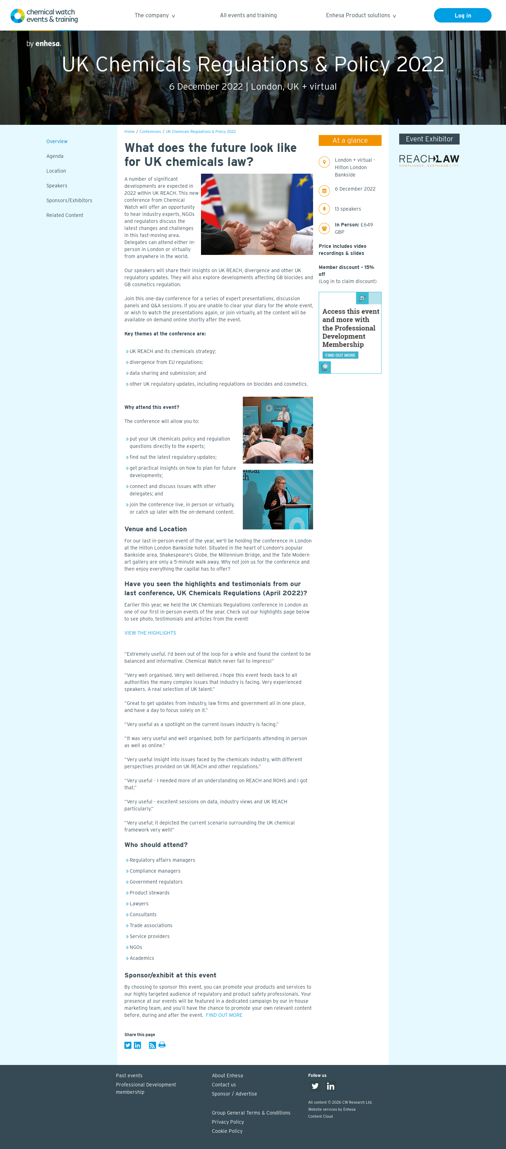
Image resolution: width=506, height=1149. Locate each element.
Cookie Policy (227, 1131)
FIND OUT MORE (224, 1015)
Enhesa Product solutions (360, 16)
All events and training (248, 15)
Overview (56, 141)
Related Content (64, 215)
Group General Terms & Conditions (251, 1113)
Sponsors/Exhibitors (69, 200)
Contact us (224, 1084)
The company (154, 16)
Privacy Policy (228, 1122)
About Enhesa (227, 1075)
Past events (129, 1075)
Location (56, 171)
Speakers (56, 185)
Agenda (55, 156)
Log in (463, 15)
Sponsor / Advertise (234, 1094)
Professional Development (160, 1089)
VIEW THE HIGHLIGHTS (150, 633)
